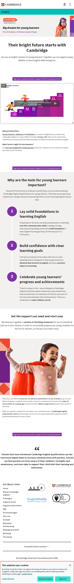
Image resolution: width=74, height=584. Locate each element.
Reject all (62, 579)
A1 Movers (20, 134)
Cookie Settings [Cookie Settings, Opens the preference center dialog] (8, 579)
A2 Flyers (31, 134)
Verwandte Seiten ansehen (35, 546)
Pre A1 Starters (8, 134)
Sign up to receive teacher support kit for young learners (37, 79)
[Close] (70, 565)
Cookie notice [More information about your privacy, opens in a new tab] (27, 574)
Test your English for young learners (19, 148)
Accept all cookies (45, 579)
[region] (37, 572)
